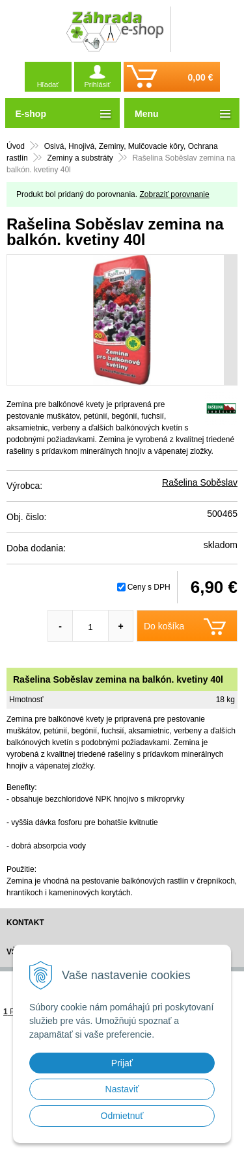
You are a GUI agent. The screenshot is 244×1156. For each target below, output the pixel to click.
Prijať (122, 1063)
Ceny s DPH (149, 587)
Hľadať (48, 84)
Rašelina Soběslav (199, 482)
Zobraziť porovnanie (174, 194)
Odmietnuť (122, 1115)
